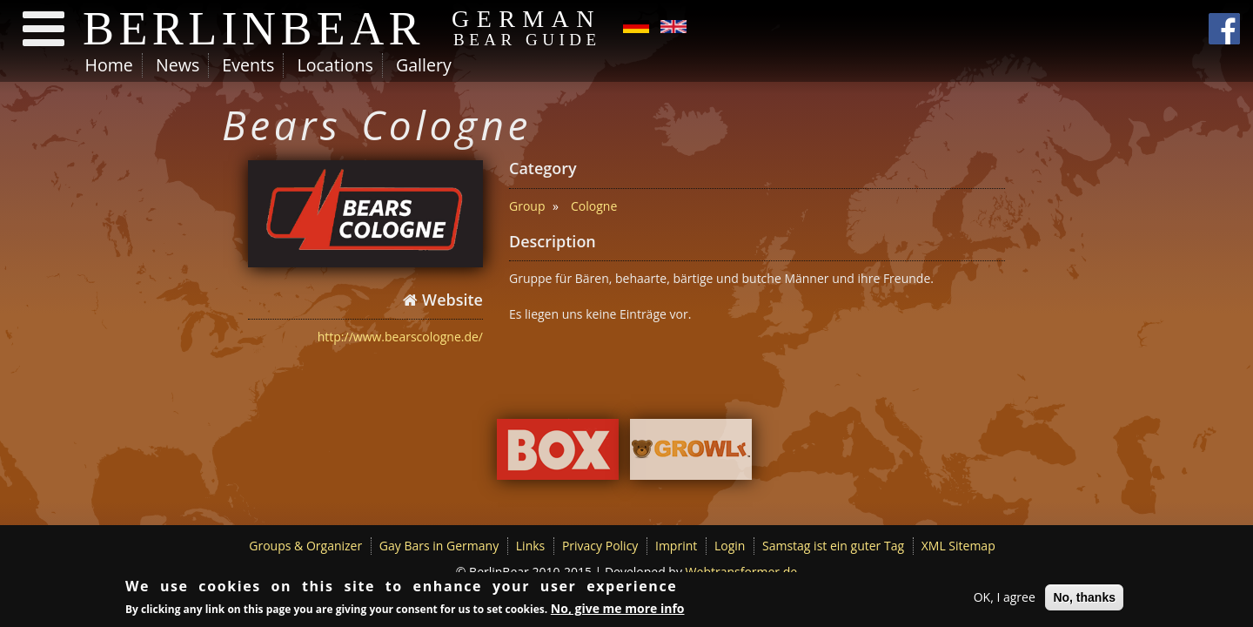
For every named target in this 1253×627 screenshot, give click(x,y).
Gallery (424, 65)
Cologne (594, 206)
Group (527, 206)
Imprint (676, 545)
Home (109, 65)
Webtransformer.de (742, 571)
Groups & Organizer (305, 545)
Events (248, 65)
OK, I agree (1004, 598)
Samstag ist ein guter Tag (833, 545)
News (177, 65)
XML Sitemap (958, 545)
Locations (334, 65)
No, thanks (1084, 599)
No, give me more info (618, 610)
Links (530, 545)
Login (729, 545)
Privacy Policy (600, 545)
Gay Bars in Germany (439, 545)
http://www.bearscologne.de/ (400, 336)
